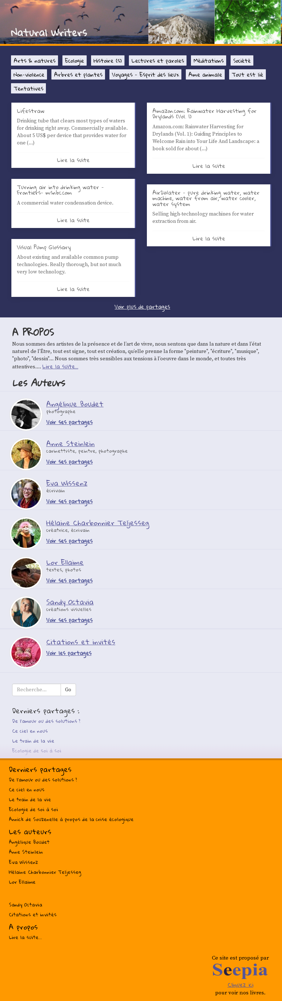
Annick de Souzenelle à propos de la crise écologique (71, 819)
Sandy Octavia (25, 904)
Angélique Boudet (29, 842)
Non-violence (29, 74)
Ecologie (74, 60)
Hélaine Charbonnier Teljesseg (45, 872)
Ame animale (205, 74)
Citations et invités (33, 914)
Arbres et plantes (78, 74)
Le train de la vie (33, 740)
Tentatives (28, 88)
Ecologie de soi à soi (36, 750)
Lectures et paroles (157, 60)
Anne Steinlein (26, 851)
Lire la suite (73, 160)
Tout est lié (247, 74)
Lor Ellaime (22, 881)
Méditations (209, 60)
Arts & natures (34, 60)
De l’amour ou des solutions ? (46, 721)
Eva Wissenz (23, 862)
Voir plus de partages (142, 306)
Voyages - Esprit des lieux (145, 74)
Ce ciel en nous (30, 730)
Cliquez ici (240, 984)
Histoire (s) (108, 60)
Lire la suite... (60, 366)
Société (242, 60)
